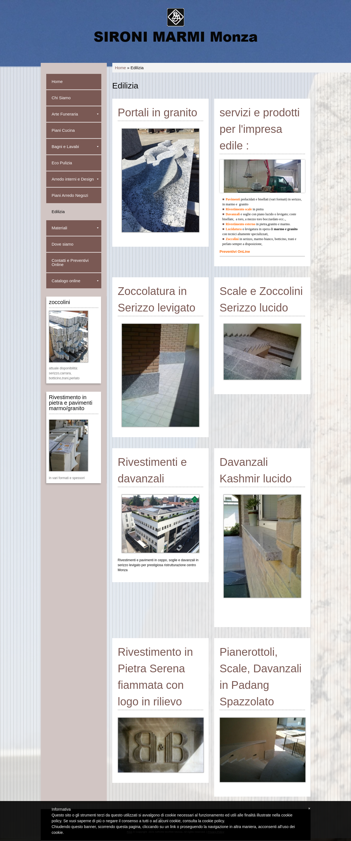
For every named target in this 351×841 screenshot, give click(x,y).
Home (120, 67)
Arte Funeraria (75, 114)
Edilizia (58, 211)
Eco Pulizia (62, 162)
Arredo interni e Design (75, 179)
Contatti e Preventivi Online (70, 262)
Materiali (75, 227)
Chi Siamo (61, 97)
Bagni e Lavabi (75, 146)
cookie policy (213, 821)
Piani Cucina (63, 130)
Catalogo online (75, 280)
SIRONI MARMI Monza (176, 36)
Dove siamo (63, 244)
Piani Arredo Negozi (70, 195)
